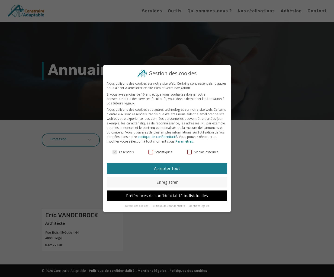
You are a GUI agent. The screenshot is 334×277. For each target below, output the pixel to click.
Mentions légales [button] (198, 205)
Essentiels (123, 152)
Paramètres (184, 141)
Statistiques (160, 152)
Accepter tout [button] (167, 168)
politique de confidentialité (157, 137)
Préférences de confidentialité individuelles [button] (166, 195)
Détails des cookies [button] (137, 205)
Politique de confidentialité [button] (169, 205)
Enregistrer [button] (167, 181)
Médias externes (202, 152)
